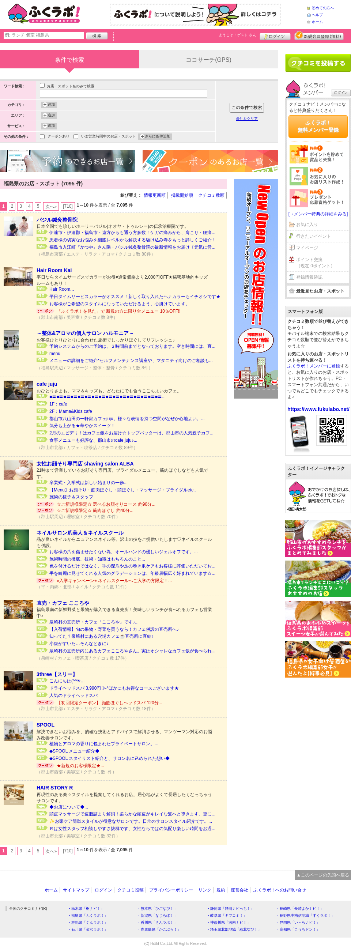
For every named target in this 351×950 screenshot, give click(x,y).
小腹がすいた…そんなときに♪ (79, 643)
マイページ (307, 247)
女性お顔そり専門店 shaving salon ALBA (85, 464)
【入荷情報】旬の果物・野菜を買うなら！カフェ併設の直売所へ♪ (114, 629)
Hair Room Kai (54, 270)
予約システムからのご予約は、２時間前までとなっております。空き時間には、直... (132, 346)
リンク (204, 890)
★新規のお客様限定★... (80, 765)
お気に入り (307, 224)
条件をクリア (247, 119)
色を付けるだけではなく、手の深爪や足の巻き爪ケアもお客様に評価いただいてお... (132, 566)
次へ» (51, 206)
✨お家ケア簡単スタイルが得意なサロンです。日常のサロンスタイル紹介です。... (130, 821)
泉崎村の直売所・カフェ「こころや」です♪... (94, 622)
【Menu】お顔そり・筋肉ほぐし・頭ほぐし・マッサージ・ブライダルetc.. (122, 490)
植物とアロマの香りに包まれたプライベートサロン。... (103, 743)
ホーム (317, 22)
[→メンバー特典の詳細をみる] (318, 213)
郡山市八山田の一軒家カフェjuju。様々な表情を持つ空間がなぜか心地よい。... (127, 418)
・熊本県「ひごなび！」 (157, 908)
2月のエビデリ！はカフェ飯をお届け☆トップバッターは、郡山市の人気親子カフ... (131, 433)
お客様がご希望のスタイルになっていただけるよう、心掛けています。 (119, 303)
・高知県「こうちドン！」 (298, 929)
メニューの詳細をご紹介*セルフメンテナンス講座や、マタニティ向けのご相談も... (131, 360)
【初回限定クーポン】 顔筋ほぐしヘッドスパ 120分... (109, 702)
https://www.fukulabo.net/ (318, 409)
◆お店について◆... (68, 807)
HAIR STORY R (55, 788)
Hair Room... (61, 289)
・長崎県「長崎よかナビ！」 (300, 908)
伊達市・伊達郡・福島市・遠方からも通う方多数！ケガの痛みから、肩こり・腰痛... (132, 232)
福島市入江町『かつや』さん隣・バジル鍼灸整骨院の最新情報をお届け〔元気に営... (132, 247)
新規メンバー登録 (319, 35)
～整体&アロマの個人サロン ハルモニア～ (85, 333)
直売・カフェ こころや (63, 603)
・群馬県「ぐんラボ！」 (88, 922)
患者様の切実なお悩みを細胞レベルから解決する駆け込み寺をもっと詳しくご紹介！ (132, 239)
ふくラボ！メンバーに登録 (313, 366)
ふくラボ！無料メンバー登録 (318, 126)
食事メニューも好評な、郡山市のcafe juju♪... (93, 440)
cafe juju (47, 384)
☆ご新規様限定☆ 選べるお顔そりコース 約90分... (106, 504)
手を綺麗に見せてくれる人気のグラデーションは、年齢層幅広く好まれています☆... (132, 573)
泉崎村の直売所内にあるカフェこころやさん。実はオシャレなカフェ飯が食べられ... (132, 650)
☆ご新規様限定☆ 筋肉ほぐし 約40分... (95, 510)
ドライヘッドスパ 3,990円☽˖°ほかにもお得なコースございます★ (114, 688)
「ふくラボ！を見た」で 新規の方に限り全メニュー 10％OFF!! (119, 311)
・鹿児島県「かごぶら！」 (159, 929)
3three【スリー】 (57, 674)
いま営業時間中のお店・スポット (108, 137)
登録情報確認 (309, 277)
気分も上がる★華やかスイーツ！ (82, 425)
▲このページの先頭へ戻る (323, 875)
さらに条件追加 (157, 136)
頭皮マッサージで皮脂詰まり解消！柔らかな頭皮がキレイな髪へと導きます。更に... (132, 814)
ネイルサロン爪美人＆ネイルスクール (80, 533)
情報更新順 (155, 195)
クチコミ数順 (211, 195)
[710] (68, 206)
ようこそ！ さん (237, 35)
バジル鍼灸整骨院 (57, 220)
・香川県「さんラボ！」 (157, 922)
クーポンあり (58, 137)
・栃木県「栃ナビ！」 (86, 908)
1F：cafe (58, 404)
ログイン (275, 35)
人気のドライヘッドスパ (73, 695)
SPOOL (45, 725)
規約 (220, 890)
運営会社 (239, 890)
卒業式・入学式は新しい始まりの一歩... (88, 482)
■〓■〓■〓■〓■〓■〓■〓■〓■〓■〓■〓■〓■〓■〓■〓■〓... (107, 396)
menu (54, 353)
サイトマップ (76, 890)
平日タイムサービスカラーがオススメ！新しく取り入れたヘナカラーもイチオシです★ (134, 296)
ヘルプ (317, 15)
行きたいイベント (313, 236)
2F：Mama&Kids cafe (70, 411)
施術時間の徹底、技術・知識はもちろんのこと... (97, 559)
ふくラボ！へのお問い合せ (279, 890)
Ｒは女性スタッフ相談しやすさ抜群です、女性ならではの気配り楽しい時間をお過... (132, 828)
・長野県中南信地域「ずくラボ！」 (305, 915)
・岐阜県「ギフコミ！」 (227, 915)
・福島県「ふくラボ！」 (88, 915)
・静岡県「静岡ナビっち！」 (230, 908)
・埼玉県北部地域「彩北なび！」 (234, 929)
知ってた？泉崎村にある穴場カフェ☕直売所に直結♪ (101, 636)
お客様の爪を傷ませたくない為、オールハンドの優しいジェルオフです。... (123, 551)
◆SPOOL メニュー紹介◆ (74, 751)
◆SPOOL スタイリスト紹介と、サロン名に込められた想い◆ (109, 758)
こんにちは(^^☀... (66, 680)
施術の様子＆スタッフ (71, 496)
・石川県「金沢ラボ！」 (88, 929)
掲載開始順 (182, 195)
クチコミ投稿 (130, 890)
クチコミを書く (318, 63)
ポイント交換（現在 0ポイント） (315, 262)
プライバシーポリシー (171, 890)
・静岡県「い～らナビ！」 (298, 922)
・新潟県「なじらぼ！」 (157, 915)
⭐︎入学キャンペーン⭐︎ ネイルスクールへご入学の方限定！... (114, 580)
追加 (51, 105)
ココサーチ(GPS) (208, 60)
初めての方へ (323, 8)
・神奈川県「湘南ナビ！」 (228, 922)
